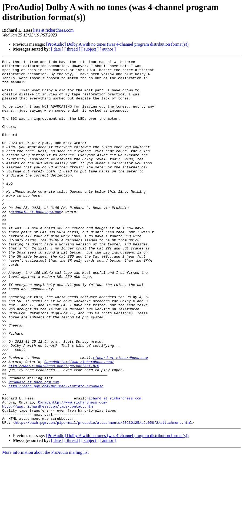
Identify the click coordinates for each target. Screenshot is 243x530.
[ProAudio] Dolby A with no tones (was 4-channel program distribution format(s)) (117, 44)
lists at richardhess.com (53, 30)
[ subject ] (90, 49)
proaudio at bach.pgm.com (36, 242)
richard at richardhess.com (120, 417)
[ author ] (108, 49)
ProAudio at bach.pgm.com (33, 446)
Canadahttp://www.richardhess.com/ (79, 422)
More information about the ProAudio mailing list (45, 525)
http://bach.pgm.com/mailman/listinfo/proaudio (55, 451)
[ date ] (57, 49)
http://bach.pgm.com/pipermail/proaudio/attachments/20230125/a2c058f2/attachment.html (103, 495)
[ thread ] (72, 49)
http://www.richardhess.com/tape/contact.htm (53, 427)
